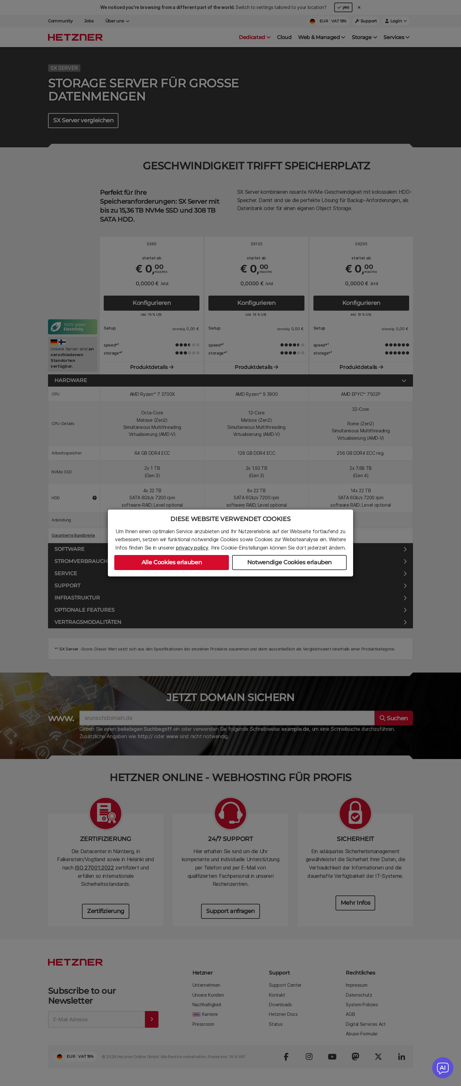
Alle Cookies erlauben (172, 562)
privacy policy (192, 547)
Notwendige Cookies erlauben (289, 562)
